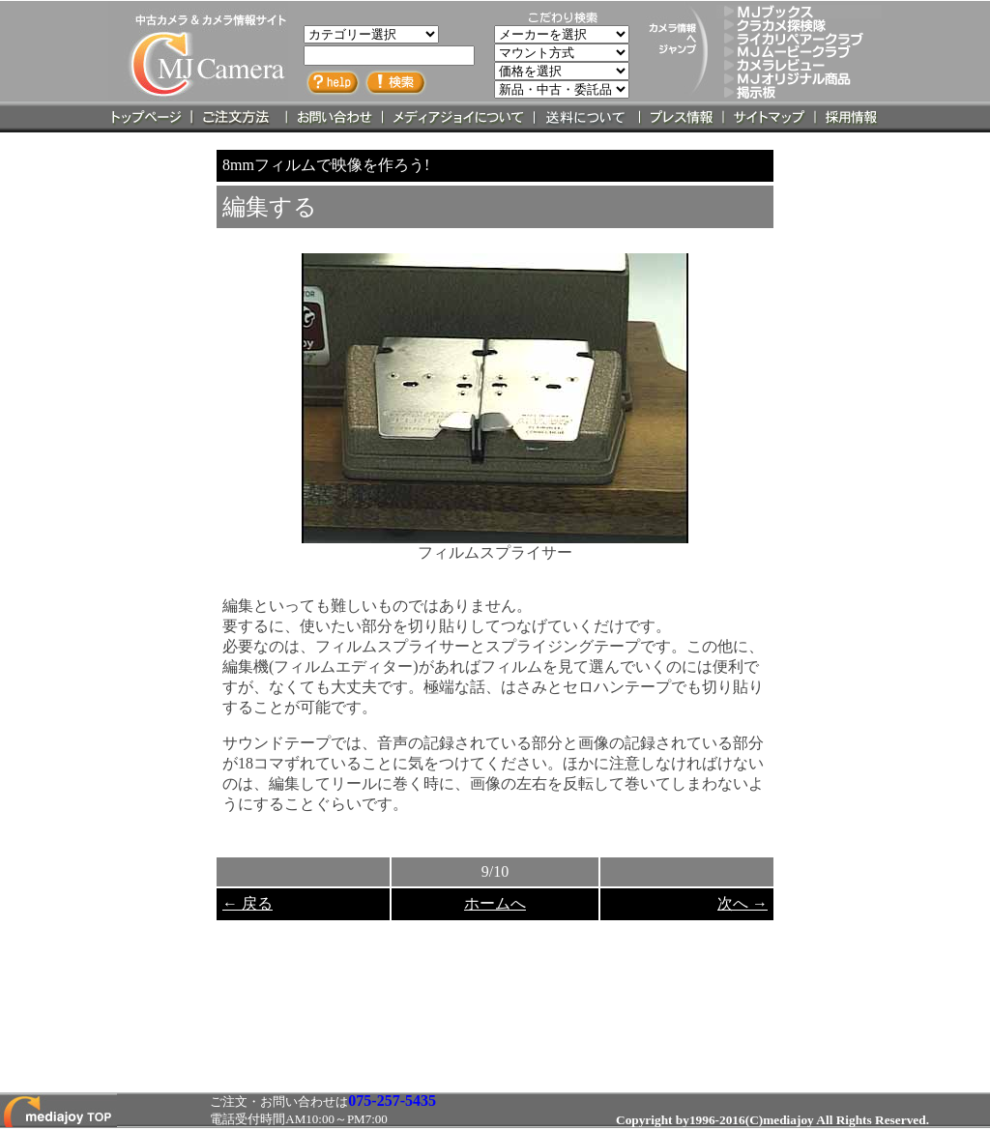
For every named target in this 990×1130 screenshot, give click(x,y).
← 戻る (247, 903)
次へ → (742, 903)
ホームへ (495, 903)
